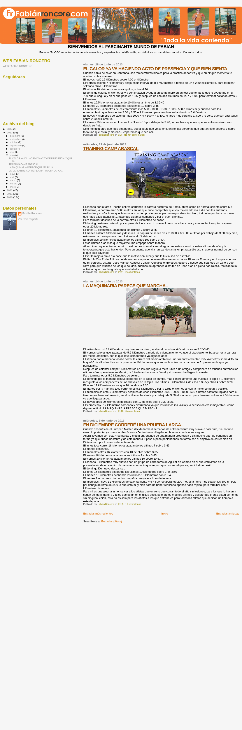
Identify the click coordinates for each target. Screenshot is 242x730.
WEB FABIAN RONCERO (17, 66)
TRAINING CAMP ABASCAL (111, 148)
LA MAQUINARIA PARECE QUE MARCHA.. (125, 285)
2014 (10, 129)
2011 (10, 193)
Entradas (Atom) (111, 521)
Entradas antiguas (227, 513)
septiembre (16, 145)
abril (12, 177)
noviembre (16, 139)
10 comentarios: (133, 504)
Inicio (164, 513)
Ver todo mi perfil (28, 219)
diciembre (15, 136)
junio (13, 155)
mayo (13, 174)
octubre (14, 142)
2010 (10, 197)
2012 (10, 190)
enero (13, 187)
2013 (10, 132)
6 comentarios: (133, 411)
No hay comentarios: (135, 135)
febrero (14, 183)
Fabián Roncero (32, 213)
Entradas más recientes (98, 513)
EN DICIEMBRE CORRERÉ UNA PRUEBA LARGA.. (133, 424)
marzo (13, 180)
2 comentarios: (133, 272)
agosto (14, 148)
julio (12, 152)
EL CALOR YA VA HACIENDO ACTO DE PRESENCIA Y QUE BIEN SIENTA (155, 68)
